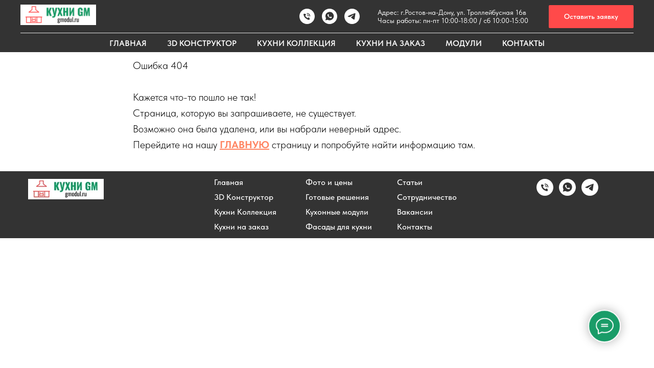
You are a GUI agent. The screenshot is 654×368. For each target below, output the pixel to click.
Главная (228, 182)
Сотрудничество (427, 197)
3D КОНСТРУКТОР (202, 43)
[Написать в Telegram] (589, 193)
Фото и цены (329, 182)
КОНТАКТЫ (523, 43)
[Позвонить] (307, 16)
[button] (591, 16)
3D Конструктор (243, 197)
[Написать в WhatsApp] (329, 16)
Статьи (410, 182)
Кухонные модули (337, 212)
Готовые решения (337, 197)
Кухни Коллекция (245, 212)
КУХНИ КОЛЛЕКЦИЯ (296, 43)
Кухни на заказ (241, 227)
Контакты (414, 227)
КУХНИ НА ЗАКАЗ (390, 43)
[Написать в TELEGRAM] (352, 16)
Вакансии (415, 212)
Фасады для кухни (339, 227)
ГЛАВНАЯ (128, 43)
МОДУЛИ (464, 43)
